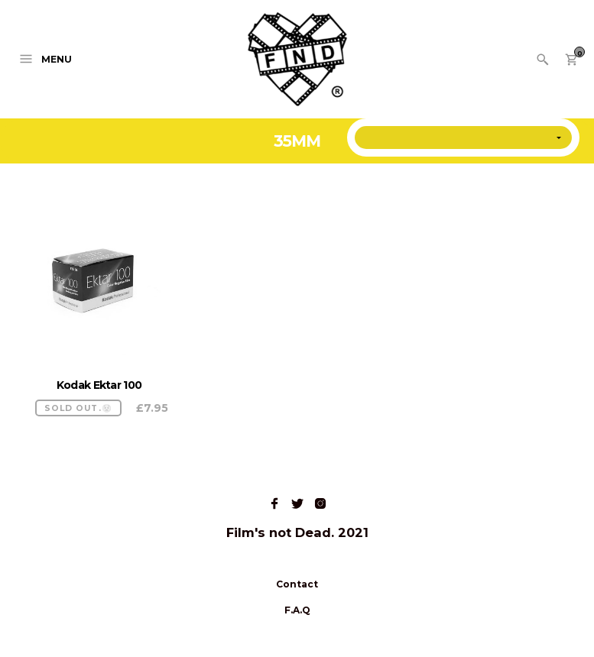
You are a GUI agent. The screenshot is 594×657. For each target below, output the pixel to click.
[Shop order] (463, 137)
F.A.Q (297, 610)
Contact (297, 584)
